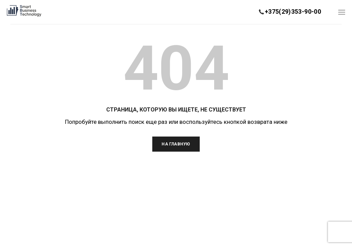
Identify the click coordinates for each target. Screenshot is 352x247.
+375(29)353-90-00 (293, 11)
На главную (176, 144)
